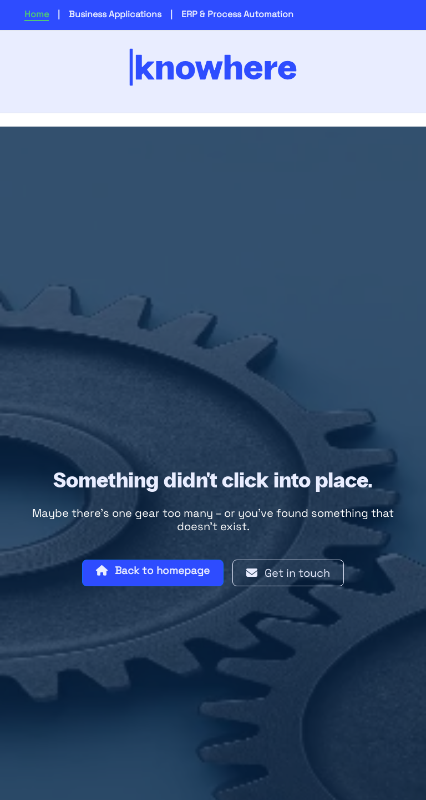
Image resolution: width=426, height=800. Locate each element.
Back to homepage (153, 570)
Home (36, 14)
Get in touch (288, 573)
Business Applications (115, 14)
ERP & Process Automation (237, 14)
